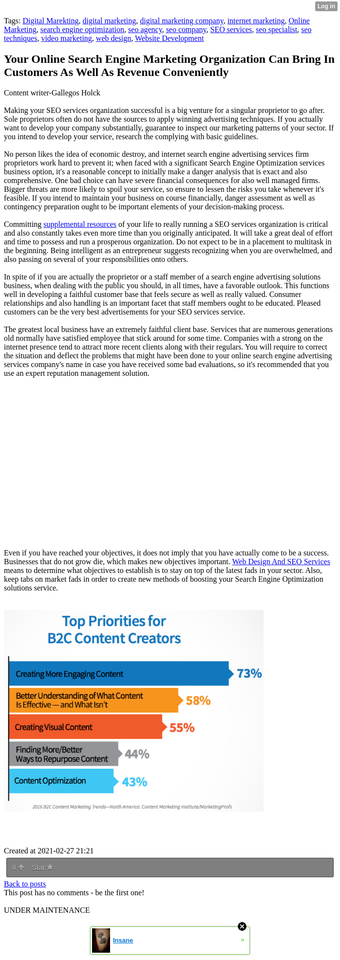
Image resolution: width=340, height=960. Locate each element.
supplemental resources (79, 224)
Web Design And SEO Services (281, 561)
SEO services (231, 29)
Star (42, 867)
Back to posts (25, 884)
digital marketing (109, 21)
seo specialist (276, 29)
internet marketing (256, 21)
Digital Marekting (50, 21)
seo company (186, 29)
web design (113, 38)
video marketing (66, 38)
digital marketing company (181, 21)
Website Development (169, 38)
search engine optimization (82, 29)
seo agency (145, 29)
